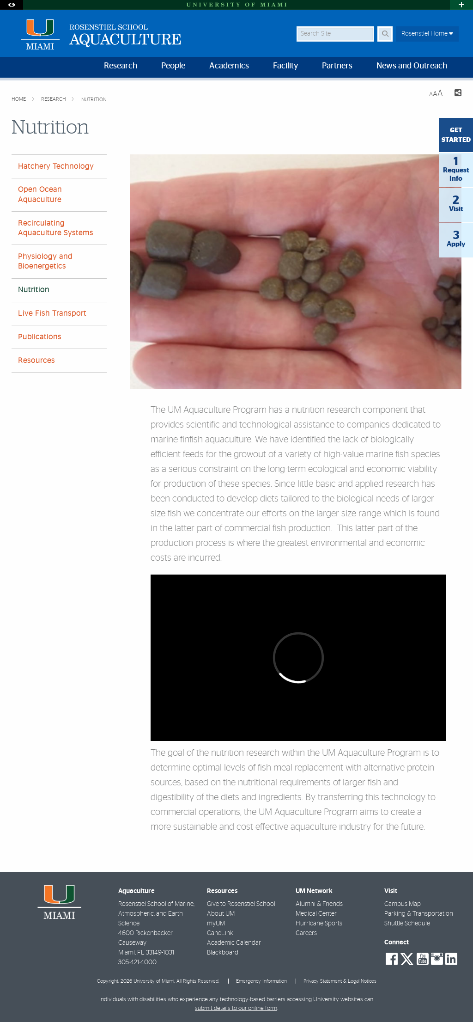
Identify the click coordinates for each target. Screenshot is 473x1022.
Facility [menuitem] (285, 66)
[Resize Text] (436, 93)
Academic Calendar (234, 943)
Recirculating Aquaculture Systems (55, 228)
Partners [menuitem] (337, 66)
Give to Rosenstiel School (241, 904)
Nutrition (93, 99)
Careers (306, 933)
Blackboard (222, 952)
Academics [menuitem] (229, 66)
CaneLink (220, 933)
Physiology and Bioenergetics (45, 261)
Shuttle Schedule (407, 923)
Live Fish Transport (52, 313)
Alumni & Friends (319, 904)
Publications (39, 337)
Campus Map (402, 904)
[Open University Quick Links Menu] (461, 5)
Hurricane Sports (319, 923)
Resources (36, 360)
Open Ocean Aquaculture (40, 194)
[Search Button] (385, 34)
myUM (216, 923)
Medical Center (316, 914)
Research (54, 99)
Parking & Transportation (418, 914)
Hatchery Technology (56, 166)
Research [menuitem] (120, 66)
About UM (221, 914)
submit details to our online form (236, 1008)
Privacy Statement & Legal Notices (339, 981)
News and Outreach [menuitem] (411, 66)
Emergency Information (261, 981)
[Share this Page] (455, 94)
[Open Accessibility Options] (11, 5)
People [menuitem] (173, 66)
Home (19, 99)
